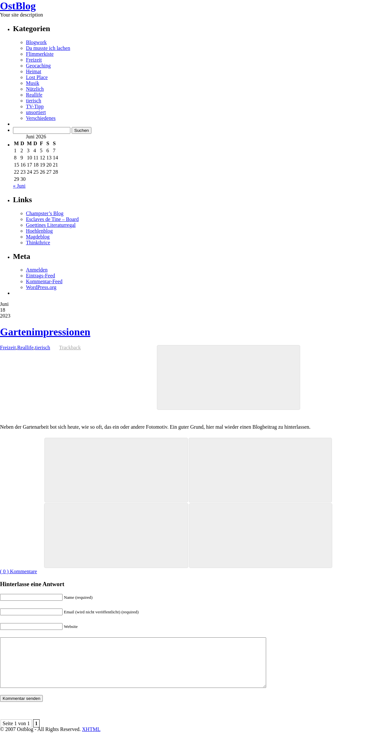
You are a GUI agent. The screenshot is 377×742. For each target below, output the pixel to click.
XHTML (91, 739)
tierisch (33, 100)
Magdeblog (38, 236)
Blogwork (36, 42)
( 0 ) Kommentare (18, 571)
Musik (32, 83)
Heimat (33, 71)
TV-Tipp (35, 106)
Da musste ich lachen (48, 48)
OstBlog (18, 6)
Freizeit (34, 60)
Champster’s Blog (45, 213)
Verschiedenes (41, 118)
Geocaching (38, 65)
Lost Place (37, 77)
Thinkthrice (38, 242)
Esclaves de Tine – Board (52, 219)
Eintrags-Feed (40, 275)
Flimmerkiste (39, 54)
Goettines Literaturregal (51, 225)
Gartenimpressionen (45, 332)
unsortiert (36, 112)
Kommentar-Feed (44, 281)
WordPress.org (41, 287)
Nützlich (35, 89)
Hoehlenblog (39, 231)
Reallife (34, 95)
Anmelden (37, 269)
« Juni (19, 186)
